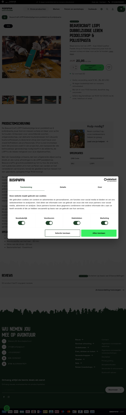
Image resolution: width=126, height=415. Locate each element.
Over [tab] (100, 187)
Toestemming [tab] (26, 187)
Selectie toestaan (62, 233)
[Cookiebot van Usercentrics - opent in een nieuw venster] (106, 180)
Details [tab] (63, 187)
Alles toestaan (99, 233)
